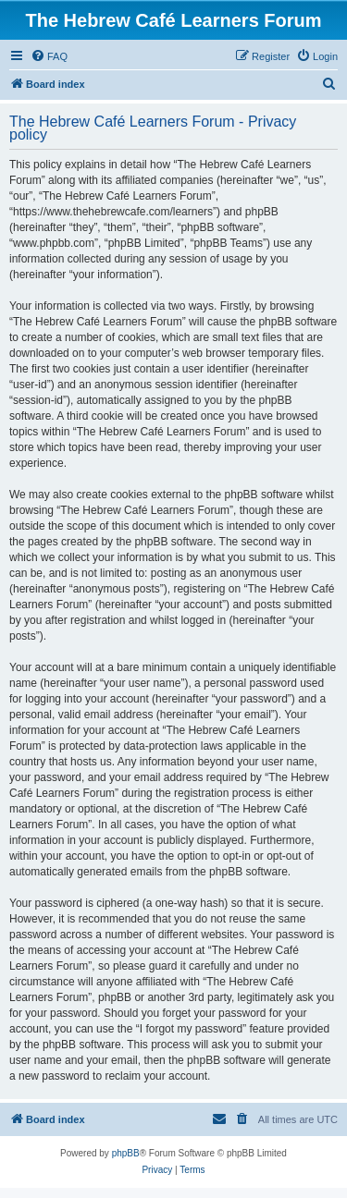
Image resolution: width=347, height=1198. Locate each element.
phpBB (126, 1153)
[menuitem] (49, 56)
